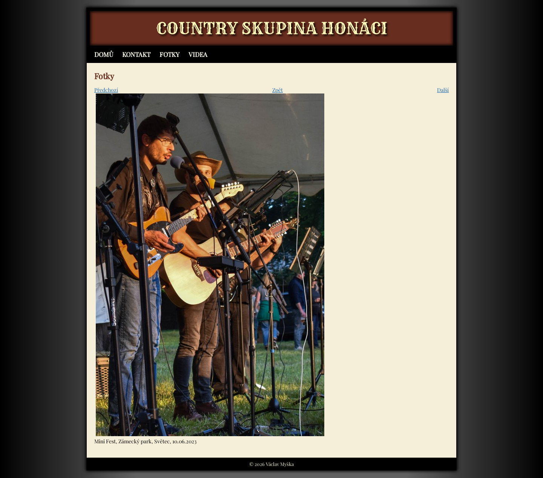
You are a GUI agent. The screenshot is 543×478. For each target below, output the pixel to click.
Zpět (277, 89)
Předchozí (106, 89)
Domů (103, 54)
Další (443, 89)
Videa (198, 54)
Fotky (169, 54)
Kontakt (136, 54)
